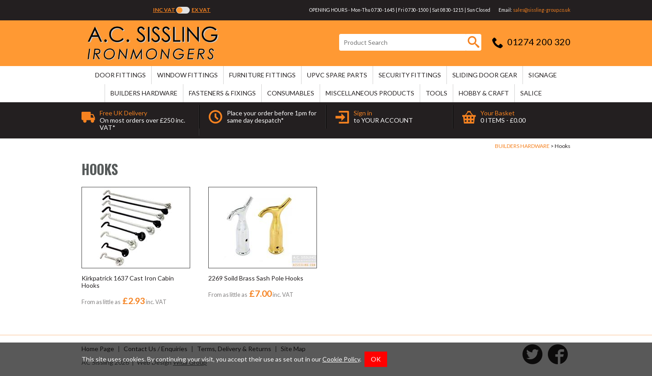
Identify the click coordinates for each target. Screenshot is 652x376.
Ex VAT (201, 9)
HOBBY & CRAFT (484, 93)
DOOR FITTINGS (120, 75)
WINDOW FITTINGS (187, 75)
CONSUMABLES (290, 93)
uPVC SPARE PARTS (337, 75)
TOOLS (436, 93)
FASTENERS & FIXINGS (222, 93)
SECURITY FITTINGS (410, 75)
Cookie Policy (341, 359)
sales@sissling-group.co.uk (541, 10)
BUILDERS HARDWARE (143, 93)
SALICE (531, 93)
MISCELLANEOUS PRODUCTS (370, 93)
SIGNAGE (542, 75)
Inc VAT (164, 9)
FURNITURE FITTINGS (262, 75)
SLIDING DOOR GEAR (484, 75)
